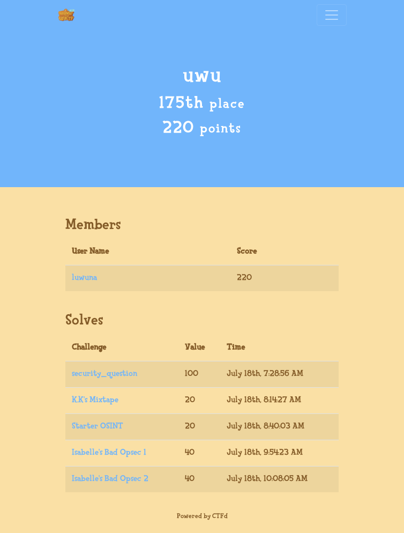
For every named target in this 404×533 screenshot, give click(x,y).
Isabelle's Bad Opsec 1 (109, 453)
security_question (104, 374)
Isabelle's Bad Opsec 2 (110, 479)
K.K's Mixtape (95, 400)
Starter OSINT (97, 427)
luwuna (84, 278)
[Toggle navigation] (332, 15)
